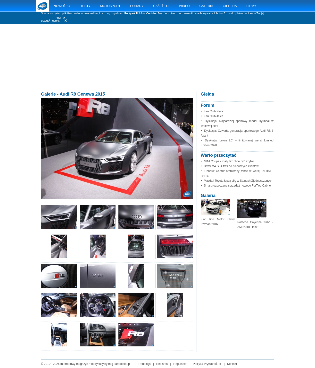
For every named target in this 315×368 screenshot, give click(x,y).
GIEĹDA (230, 6)
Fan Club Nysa (213, 111)
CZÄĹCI (161, 6)
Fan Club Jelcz (213, 116)
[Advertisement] (157, 63)
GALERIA (206, 6)
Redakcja (145, 364)
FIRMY (251, 6)
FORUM (59, 18)
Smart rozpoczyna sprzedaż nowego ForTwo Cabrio (237, 185)
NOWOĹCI (62, 6)
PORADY (136, 6)
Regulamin (180, 364)
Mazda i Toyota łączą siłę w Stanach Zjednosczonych (238, 180)
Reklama (162, 364)
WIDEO (184, 6)
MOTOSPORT (110, 6)
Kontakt (232, 364)
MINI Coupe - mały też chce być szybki (229, 161)
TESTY (85, 6)
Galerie (48, 94)
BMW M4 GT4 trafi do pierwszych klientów (231, 166)
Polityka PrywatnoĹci (207, 364)
